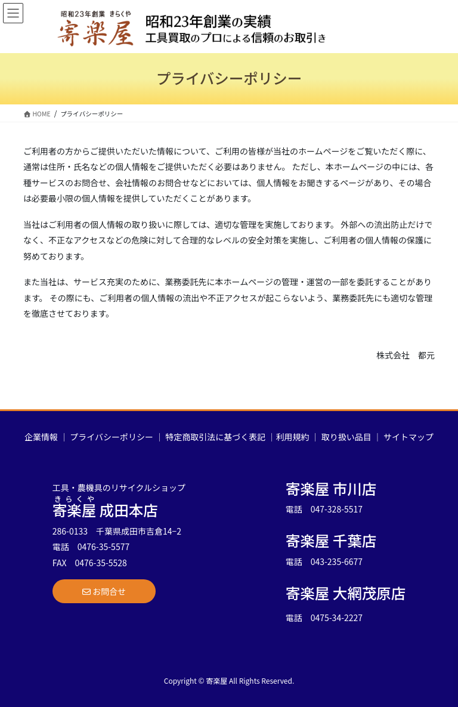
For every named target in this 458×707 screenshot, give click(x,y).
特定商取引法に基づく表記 (215, 437)
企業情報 (41, 437)
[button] (104, 591)
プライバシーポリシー (111, 437)
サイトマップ (408, 437)
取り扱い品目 (346, 437)
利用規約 (292, 437)
